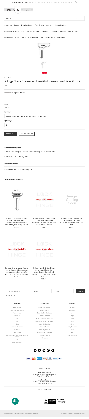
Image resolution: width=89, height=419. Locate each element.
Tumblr (52, 350)
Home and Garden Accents (14, 31)
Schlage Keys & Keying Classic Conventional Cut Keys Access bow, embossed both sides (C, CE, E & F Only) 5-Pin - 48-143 (16, 271)
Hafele (72, 321)
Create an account (66, 2)
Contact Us (32, 2)
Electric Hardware (61, 25)
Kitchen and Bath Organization (38, 31)
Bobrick (72, 324)
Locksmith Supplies (59, 31)
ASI (72, 332)
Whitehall (72, 310)
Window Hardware (48, 37)
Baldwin (72, 318)
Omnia (72, 329)
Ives (72, 313)
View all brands (72, 335)
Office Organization (11, 37)
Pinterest (48, 350)
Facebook (39, 350)
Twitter (35, 350)
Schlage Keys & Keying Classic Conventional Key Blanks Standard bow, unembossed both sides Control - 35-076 (44, 221)
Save (45, 73)
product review (20, 93)
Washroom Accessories (29, 37)
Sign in (56, 2)
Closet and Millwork (11, 25)
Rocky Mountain (72, 327)
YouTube (44, 350)
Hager (72, 316)
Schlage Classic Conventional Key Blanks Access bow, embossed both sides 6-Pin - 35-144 (71, 221)
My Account (41, 2)
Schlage (71, 307)
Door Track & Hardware (43, 25)
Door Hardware (26, 25)
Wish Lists (50, 2)
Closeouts (61, 37)
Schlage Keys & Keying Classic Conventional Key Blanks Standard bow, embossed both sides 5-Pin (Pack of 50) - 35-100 (16, 221)
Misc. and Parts (73, 31)
